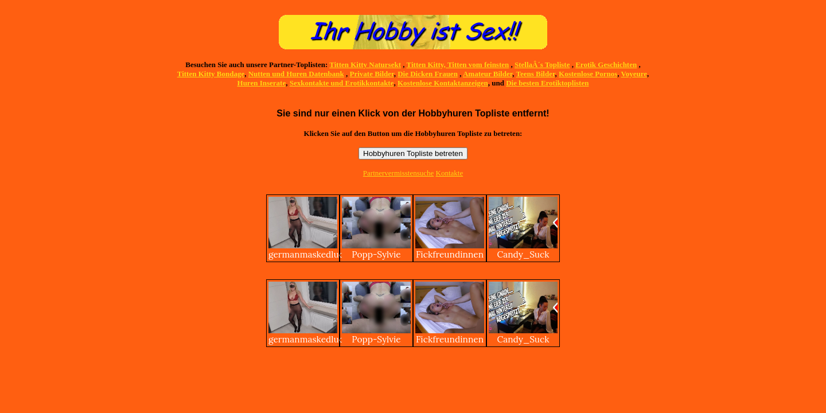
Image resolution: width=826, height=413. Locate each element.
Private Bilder (372, 73)
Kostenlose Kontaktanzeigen (443, 83)
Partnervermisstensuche (398, 173)
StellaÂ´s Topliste (542, 64)
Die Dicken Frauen (428, 73)
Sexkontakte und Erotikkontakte (342, 83)
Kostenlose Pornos (588, 73)
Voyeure (634, 73)
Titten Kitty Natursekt (365, 64)
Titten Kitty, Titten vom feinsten (458, 64)
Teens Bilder (535, 73)
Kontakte (449, 173)
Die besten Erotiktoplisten (547, 83)
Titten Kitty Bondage (211, 73)
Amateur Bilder (487, 73)
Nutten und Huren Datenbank (296, 73)
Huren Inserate (261, 83)
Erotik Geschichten (606, 64)
